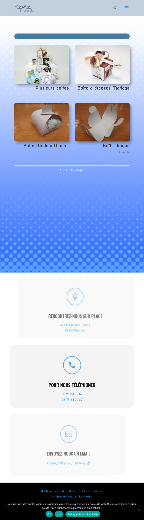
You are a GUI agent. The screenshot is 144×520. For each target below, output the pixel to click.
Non (59, 514)
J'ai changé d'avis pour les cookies (72, 496)
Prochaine (77, 170)
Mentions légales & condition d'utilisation (65, 491)
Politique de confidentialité (82, 514)
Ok (49, 514)
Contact (98, 491)
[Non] (139, 510)
